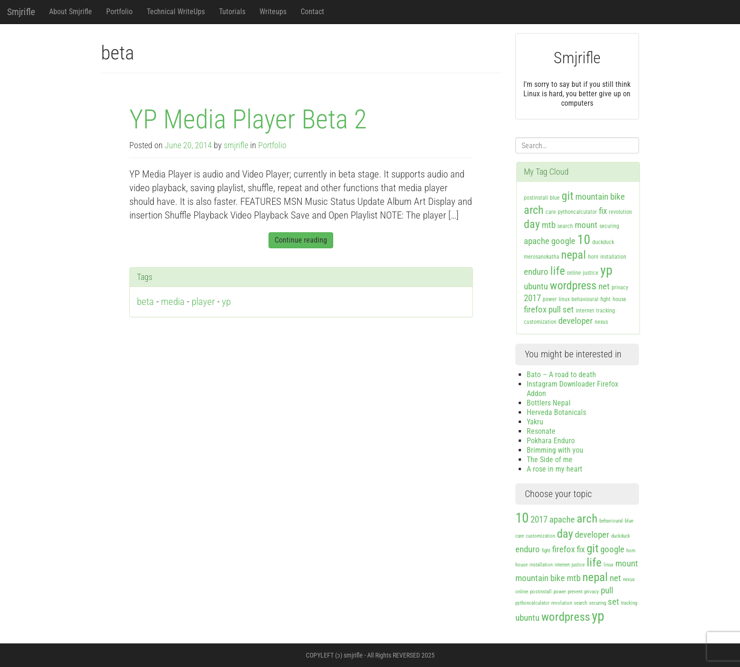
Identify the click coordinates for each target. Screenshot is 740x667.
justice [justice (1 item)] (590, 273)
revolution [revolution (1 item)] (620, 212)
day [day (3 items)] (532, 224)
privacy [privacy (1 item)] (620, 287)
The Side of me (549, 459)
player (203, 301)
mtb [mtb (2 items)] (548, 225)
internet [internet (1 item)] (585, 310)
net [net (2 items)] (604, 286)
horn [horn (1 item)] (593, 256)
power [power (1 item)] (550, 299)
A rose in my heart (554, 468)
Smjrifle (21, 11)
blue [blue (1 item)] (555, 197)
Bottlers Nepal (549, 402)
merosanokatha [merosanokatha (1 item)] (541, 256)
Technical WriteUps (176, 11)
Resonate (541, 431)
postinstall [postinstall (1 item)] (536, 197)
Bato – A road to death (561, 374)
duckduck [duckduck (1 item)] (603, 242)
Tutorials (232, 11)
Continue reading (301, 240)
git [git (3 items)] (567, 196)
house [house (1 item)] (619, 299)
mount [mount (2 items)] (586, 225)
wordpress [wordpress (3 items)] (573, 285)
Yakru (535, 421)
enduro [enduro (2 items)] (536, 271)
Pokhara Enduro (551, 440)
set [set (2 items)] (568, 309)
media (173, 301)
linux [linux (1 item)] (564, 299)
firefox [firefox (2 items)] (535, 309)
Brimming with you (555, 450)
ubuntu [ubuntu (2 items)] (536, 286)
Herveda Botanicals (556, 412)
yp (226, 301)
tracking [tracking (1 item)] (605, 310)
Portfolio (119, 11)
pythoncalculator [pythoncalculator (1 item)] (577, 212)
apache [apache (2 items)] (536, 241)
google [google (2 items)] (563, 241)
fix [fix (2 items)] (603, 210)
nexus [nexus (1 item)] (601, 322)
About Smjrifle (70, 11)
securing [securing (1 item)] (609, 226)
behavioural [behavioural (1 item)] (585, 299)
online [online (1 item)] (574, 273)
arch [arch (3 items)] (534, 210)
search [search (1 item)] (565, 226)
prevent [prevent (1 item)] (575, 592)
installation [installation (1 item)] (613, 256)
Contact (312, 11)
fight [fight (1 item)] (605, 299)
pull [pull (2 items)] (554, 309)
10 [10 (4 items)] (583, 239)
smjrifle (236, 145)
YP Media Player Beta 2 (248, 119)
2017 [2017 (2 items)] (532, 298)
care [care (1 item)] (551, 212)
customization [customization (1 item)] (540, 322)
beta (145, 301)
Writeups (273, 11)
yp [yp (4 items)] (606, 270)
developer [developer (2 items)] (575, 320)
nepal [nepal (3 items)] (573, 255)
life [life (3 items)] (557, 271)
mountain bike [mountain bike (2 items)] (600, 196)
